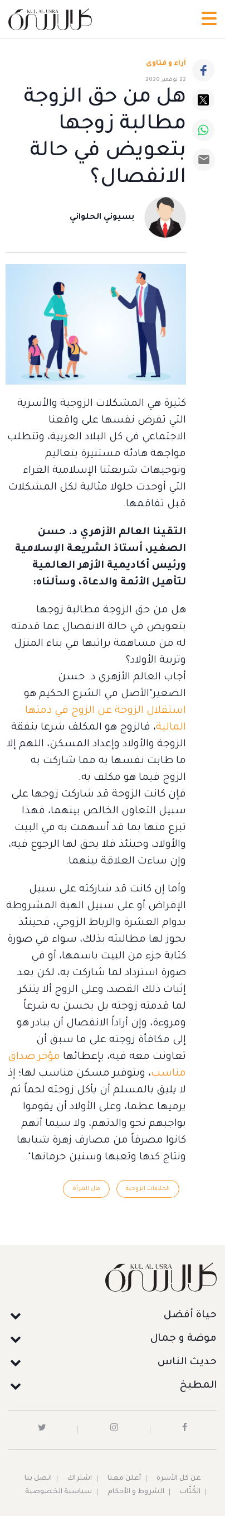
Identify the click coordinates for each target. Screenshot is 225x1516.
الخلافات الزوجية (148, 1189)
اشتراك (79, 1479)
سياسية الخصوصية (58, 1492)
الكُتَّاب (190, 1492)
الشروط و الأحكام (135, 1492)
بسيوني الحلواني (102, 217)
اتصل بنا (38, 1479)
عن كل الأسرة (178, 1479)
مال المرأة (86, 1189)
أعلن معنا (124, 1479)
